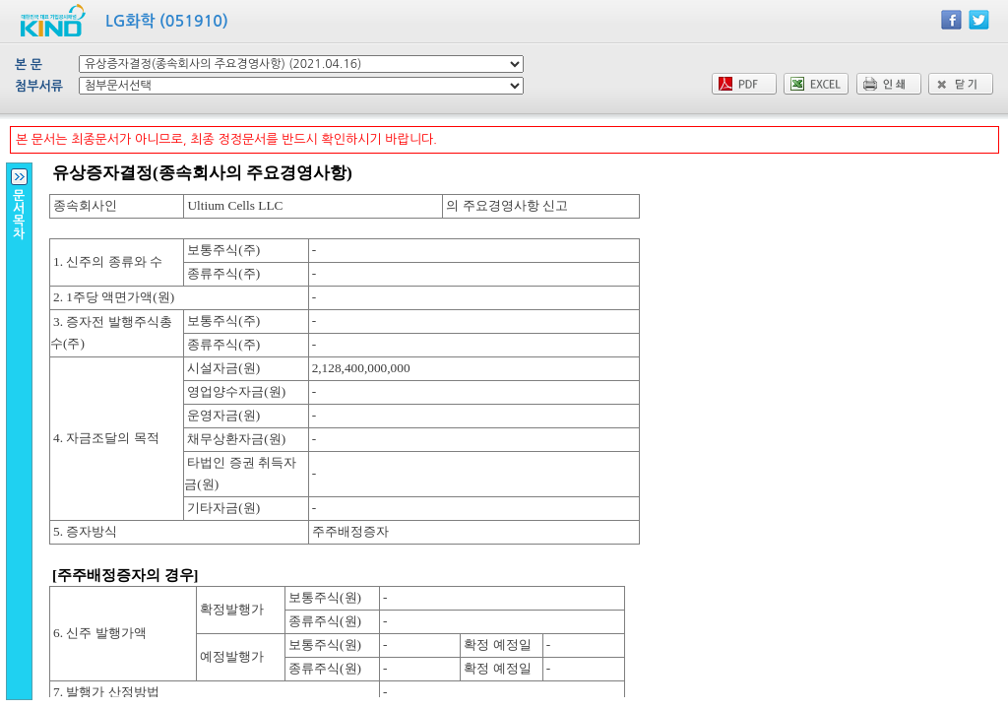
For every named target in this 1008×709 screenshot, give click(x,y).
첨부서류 (39, 86)
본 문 (28, 64)
